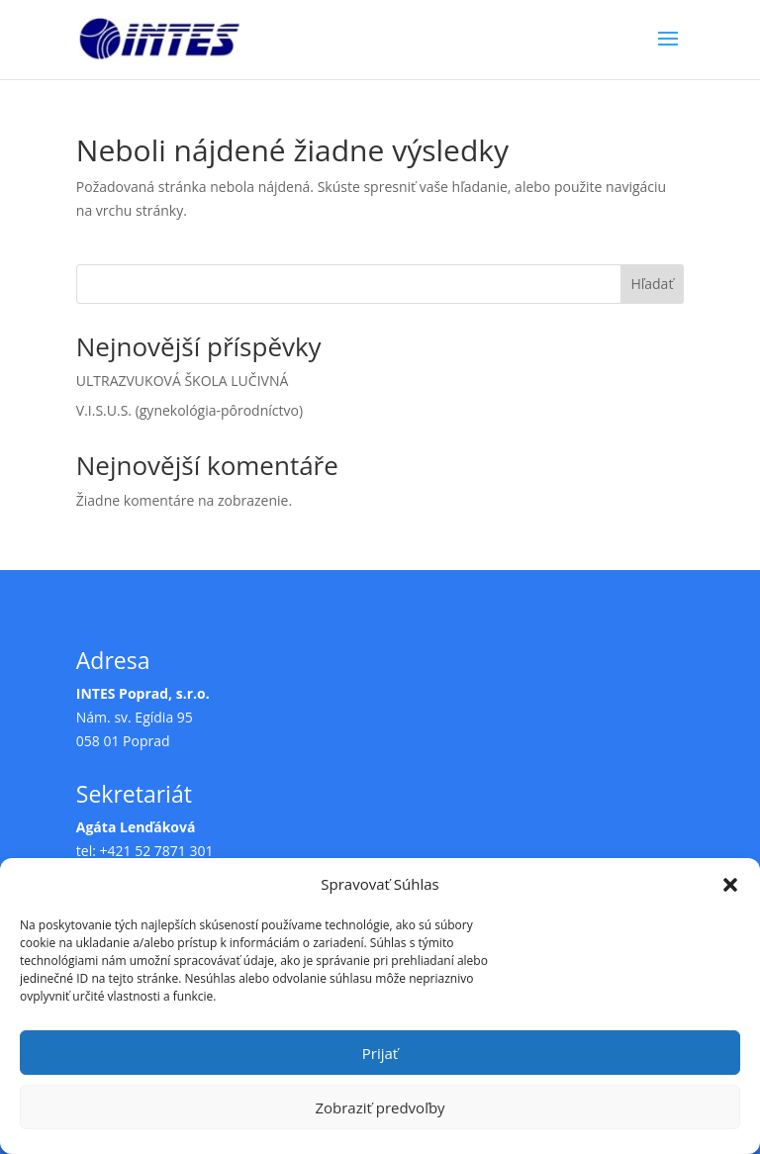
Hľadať (651, 283)
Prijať (380, 1053)
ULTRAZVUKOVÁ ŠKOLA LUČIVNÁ (182, 380)
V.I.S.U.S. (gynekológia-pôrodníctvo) (189, 410)
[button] (730, 885)
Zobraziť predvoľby (379, 1107)
